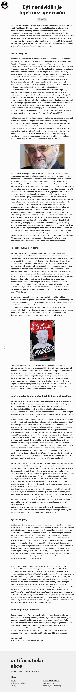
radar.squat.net (48, 683)
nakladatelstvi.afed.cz (19, 683)
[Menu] (5, 346)
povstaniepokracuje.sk (51, 680)
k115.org (13, 686)
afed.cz (13, 680)
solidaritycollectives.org (52, 686)
